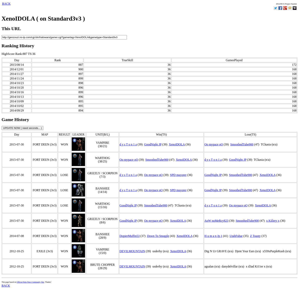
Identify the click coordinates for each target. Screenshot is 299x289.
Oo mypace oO (213, 144)
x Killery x (272, 220)
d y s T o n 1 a (128, 144)
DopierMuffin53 (130, 236)
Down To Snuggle (158, 236)
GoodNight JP (153, 144)
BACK (6, 3)
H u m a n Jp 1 (213, 236)
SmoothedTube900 (241, 144)
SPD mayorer (178, 175)
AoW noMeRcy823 (216, 220)
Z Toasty (255, 236)
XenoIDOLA (177, 144)
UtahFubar (236, 236)
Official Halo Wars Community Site (30, 282)
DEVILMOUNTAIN (132, 251)
